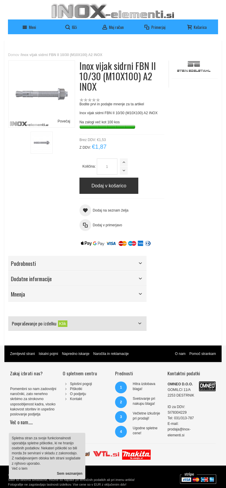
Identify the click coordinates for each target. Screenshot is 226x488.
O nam (180, 354)
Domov (13, 55)
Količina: (89, 166)
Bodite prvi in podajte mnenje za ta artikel (111, 104)
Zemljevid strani (22, 354)
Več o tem (19, 468)
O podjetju (78, 394)
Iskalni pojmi (48, 354)
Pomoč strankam (203, 354)
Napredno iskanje (75, 354)
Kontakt (76, 399)
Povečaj (64, 121)
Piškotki (76, 389)
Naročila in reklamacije (111, 354)
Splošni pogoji (81, 384)
